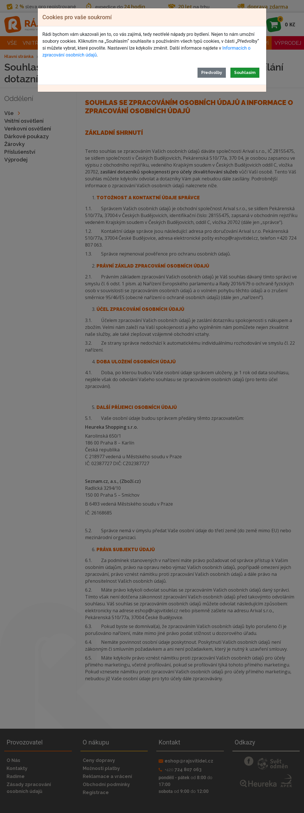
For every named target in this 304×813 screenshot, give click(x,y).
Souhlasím (245, 72)
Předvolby (211, 72)
